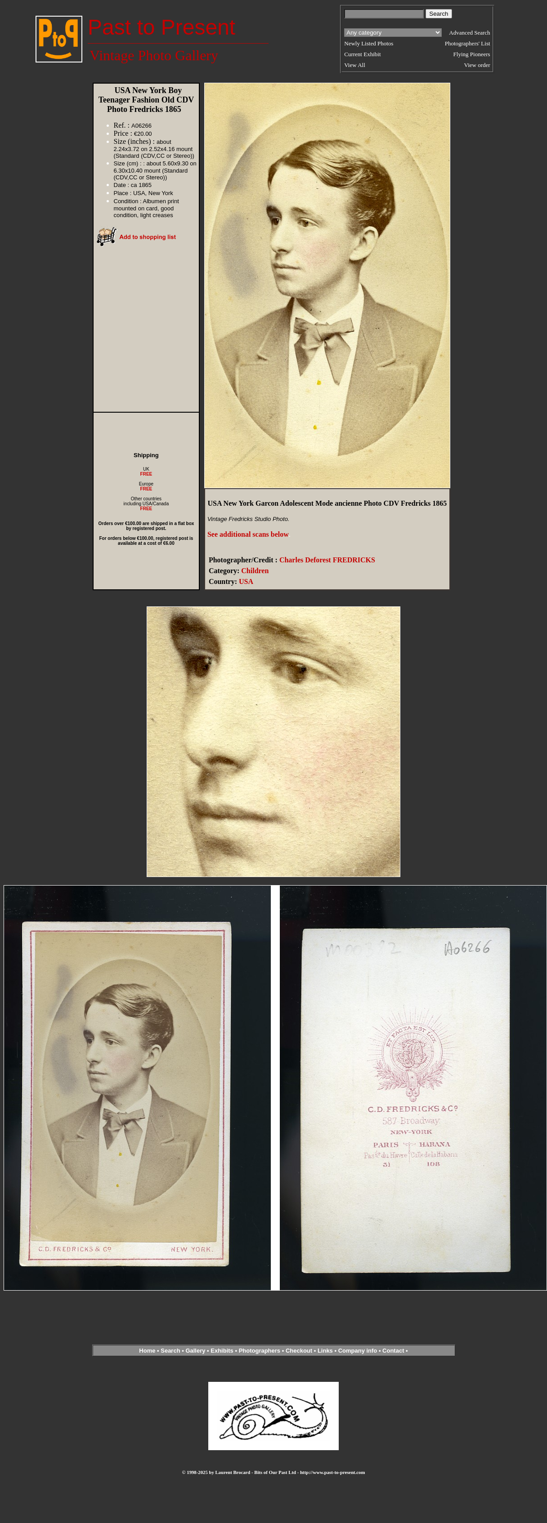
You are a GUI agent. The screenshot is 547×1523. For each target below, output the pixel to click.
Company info (358, 1350)
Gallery (195, 1350)
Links (325, 1350)
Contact (393, 1350)
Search (170, 1350)
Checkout (299, 1350)
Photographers (259, 1350)
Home (147, 1350)
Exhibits (222, 1350)
